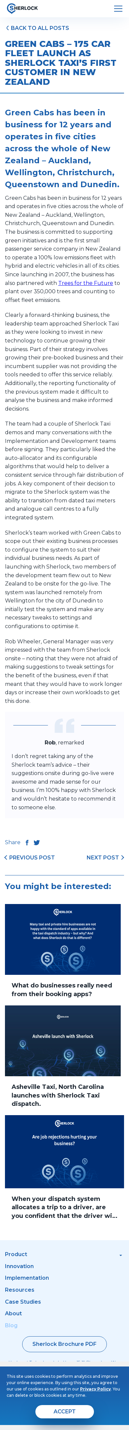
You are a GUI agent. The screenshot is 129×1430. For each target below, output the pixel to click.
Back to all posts (40, 28)
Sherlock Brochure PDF (64, 1344)
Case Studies (23, 1302)
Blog (11, 1325)
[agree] (64, 1411)
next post (103, 857)
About (13, 1313)
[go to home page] (22, 8)
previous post (32, 857)
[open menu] (118, 9)
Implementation (27, 1278)
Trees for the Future (85, 283)
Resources (19, 1290)
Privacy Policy (95, 1388)
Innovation (19, 1266)
